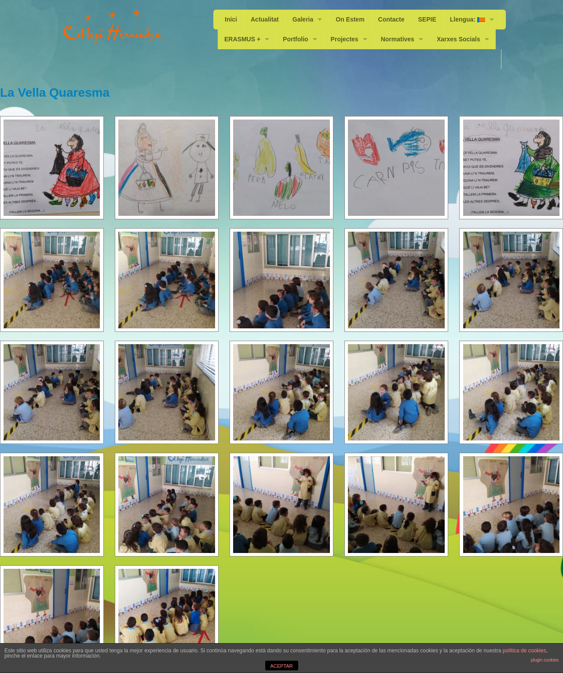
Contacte (391, 19)
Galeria (302, 19)
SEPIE (427, 19)
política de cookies (524, 651)
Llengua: (467, 19)
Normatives (397, 39)
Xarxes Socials (458, 39)
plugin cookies (545, 660)
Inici (231, 19)
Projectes (344, 39)
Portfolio (295, 39)
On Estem (350, 19)
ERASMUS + (242, 39)
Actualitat (265, 19)
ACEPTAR (281, 666)
